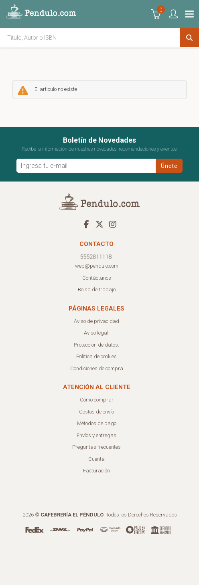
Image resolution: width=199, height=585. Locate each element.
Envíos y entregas (96, 435)
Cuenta (96, 459)
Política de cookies (96, 356)
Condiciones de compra (96, 368)
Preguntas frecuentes (96, 447)
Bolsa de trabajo (97, 289)
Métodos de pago (96, 423)
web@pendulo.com (96, 266)
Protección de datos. (96, 345)
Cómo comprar (97, 400)
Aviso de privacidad (96, 321)
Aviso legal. (97, 333)
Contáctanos (96, 278)
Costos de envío (96, 412)
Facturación (96, 471)
